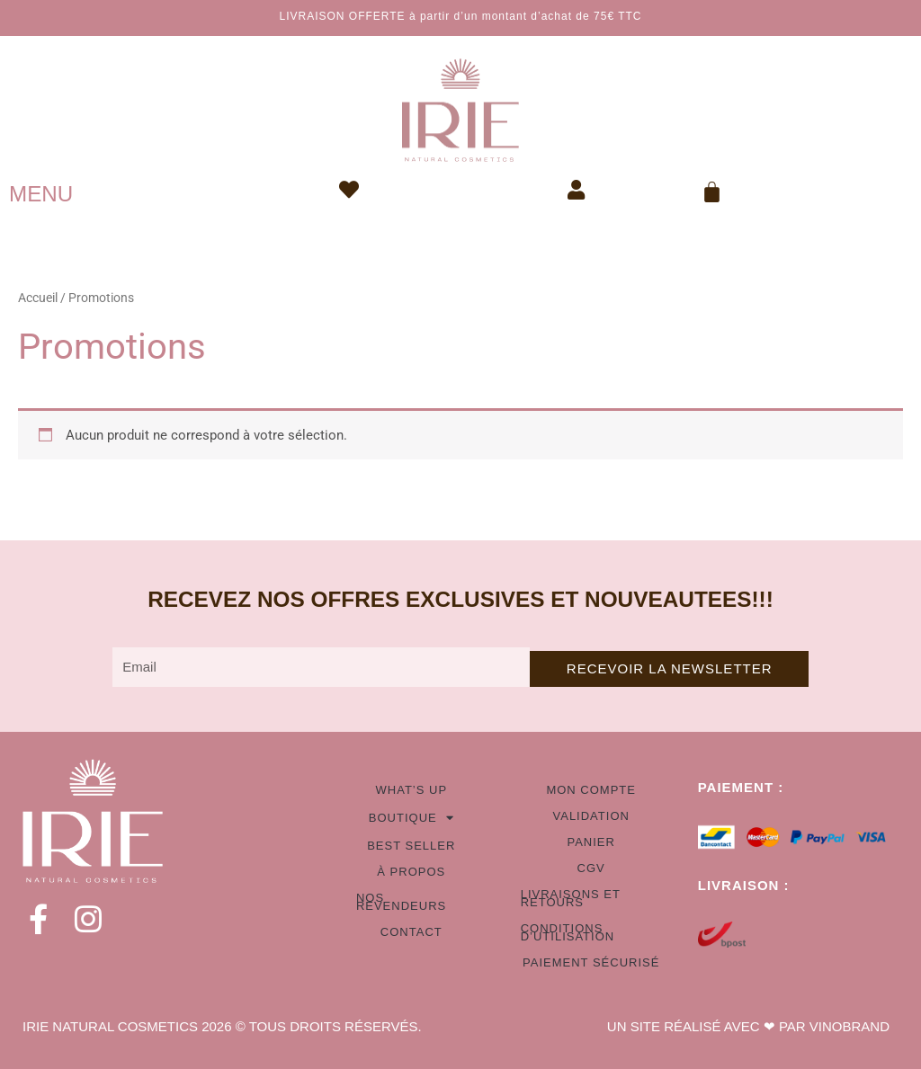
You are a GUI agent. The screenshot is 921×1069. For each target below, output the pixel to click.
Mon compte (591, 790)
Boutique (411, 818)
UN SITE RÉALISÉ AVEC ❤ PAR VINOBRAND (748, 1026)
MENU (41, 194)
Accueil (38, 297)
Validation (591, 816)
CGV (591, 868)
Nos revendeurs (401, 902)
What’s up (412, 790)
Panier (590, 842)
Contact (411, 932)
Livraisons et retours (571, 898)
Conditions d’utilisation (568, 932)
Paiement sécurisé (591, 962)
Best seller (411, 845)
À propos (411, 871)
